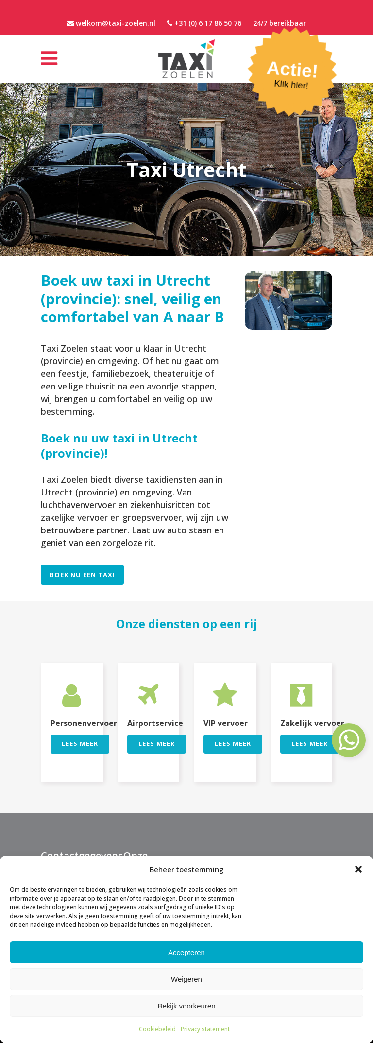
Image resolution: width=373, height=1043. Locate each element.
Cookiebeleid (157, 1029)
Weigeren (186, 979)
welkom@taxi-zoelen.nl (115, 23)
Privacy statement (205, 1029)
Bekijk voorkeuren (186, 1006)
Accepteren (186, 952)
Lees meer (80, 743)
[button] (358, 869)
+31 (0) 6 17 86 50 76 (207, 23)
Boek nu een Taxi (82, 574)
